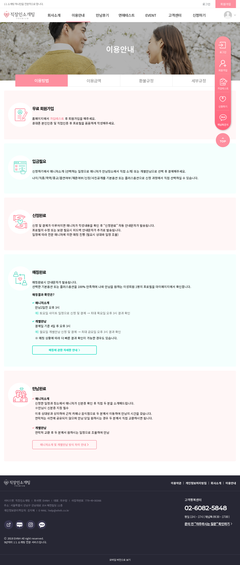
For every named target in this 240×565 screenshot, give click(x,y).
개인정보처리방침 (196, 483)
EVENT (150, 15)
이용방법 (41, 80)
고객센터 (174, 15)
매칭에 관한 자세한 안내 (63, 350)
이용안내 (78, 15)
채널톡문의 (223, 124)
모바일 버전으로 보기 (120, 560)
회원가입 (225, 4)
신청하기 (199, 15)
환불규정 (146, 81)
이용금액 (94, 81)
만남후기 (102, 15)
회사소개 (54, 15)
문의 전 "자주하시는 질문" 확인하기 (208, 523)
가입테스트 (57, 118)
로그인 (206, 4)
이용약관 (176, 483)
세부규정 (198, 81)
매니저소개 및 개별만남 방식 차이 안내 (63, 445)
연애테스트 (126, 15)
